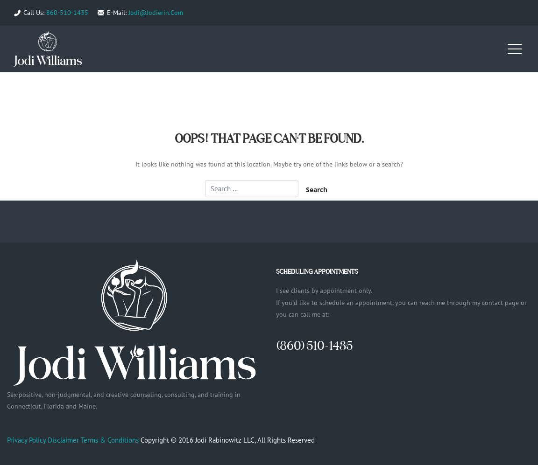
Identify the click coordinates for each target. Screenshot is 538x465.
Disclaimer (63, 440)
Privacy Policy (26, 440)
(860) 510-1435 (314, 345)
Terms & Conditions (110, 440)
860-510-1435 (67, 12)
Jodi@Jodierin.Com (155, 12)
